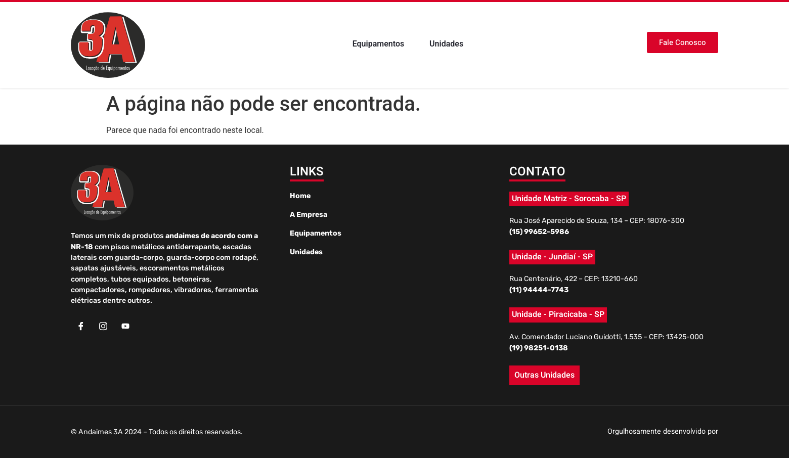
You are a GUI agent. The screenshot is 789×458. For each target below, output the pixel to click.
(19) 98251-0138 (538, 348)
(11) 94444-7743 (538, 290)
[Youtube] (125, 326)
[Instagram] (103, 326)
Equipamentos (379, 44)
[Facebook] (81, 326)
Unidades (446, 44)
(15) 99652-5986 (539, 231)
